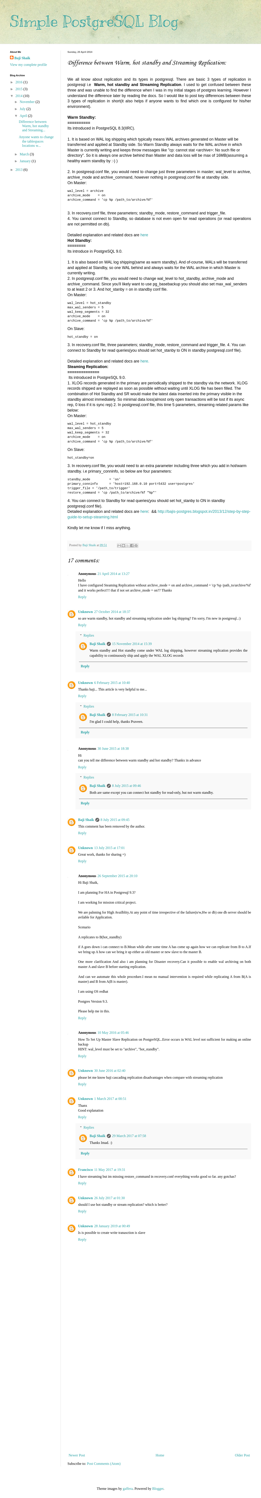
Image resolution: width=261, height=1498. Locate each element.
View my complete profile (28, 65)
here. (144, 361)
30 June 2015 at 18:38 (113, 748)
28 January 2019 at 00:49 (112, 1226)
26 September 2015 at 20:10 (117, 876)
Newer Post (77, 1455)
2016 (19, 82)
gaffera (128, 1488)
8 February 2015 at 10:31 (130, 715)
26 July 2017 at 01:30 (109, 1198)
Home (160, 1455)
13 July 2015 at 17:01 (109, 848)
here (144, 235)
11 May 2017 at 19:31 (109, 1170)
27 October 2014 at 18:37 (112, 612)
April (24, 116)
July (23, 109)
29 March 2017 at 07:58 (129, 1136)
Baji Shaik (98, 644)
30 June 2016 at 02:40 (109, 1070)
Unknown (85, 612)
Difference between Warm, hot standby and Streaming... (34, 126)
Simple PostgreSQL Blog (94, 21)
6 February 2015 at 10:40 (112, 683)
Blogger (157, 1488)
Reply (82, 597)
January (26, 161)
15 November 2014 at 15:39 (132, 644)
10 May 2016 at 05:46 (113, 1032)
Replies (89, 635)
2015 (19, 89)
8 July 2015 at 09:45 (115, 820)
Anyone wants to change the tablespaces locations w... (36, 141)
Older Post (242, 1455)
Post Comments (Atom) (104, 1464)
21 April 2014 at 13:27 (114, 574)
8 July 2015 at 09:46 (126, 786)
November (28, 102)
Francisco (85, 1170)
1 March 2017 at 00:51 (110, 1099)
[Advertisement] (159, 1379)
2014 (19, 96)
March (25, 154)
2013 (19, 170)
